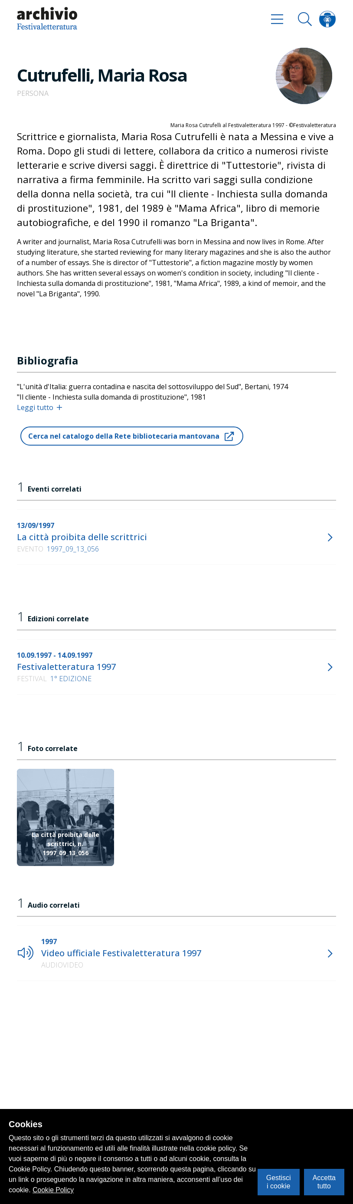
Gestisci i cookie (278, 1181)
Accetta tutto (324, 1181)
